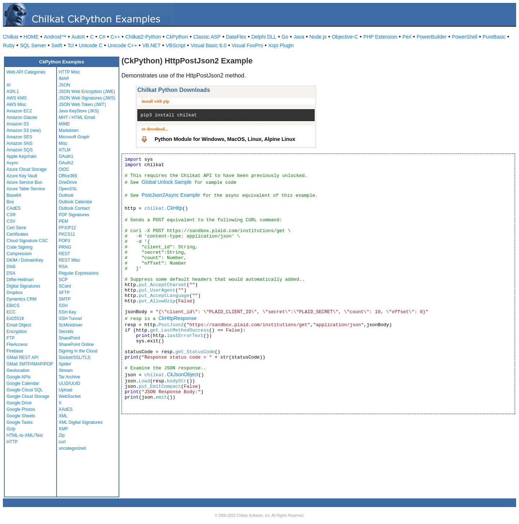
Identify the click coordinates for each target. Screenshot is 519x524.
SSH (63, 305)
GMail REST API (22, 357)
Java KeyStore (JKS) (79, 111)
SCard (65, 286)
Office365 (68, 175)
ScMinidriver (71, 325)
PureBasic (494, 37)
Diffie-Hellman (20, 279)
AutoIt (78, 37)
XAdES (66, 409)
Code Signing (19, 247)
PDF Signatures (74, 214)
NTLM (65, 149)
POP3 (64, 240)
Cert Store (16, 227)
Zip (62, 435)
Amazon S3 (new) (23, 130)
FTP (10, 338)
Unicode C (90, 45)
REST (64, 253)
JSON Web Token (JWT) (82, 104)
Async (12, 162)
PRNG (65, 247)
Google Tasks (19, 422)
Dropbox (14, 292)
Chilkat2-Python (143, 37)
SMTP (65, 299)
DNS (10, 266)
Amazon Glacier (21, 117)
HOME (31, 37)
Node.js (318, 37)
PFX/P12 (67, 227)
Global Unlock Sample (167, 182)
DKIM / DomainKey (24, 260)
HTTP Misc (69, 72)
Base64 (13, 195)
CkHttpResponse (178, 318)
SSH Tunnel (70, 318)
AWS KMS (16, 98)
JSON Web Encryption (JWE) (87, 91)
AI (8, 85)
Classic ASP (207, 37)
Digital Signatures (23, 286)
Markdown (69, 130)
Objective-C (345, 37)
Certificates (17, 234)
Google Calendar (22, 383)
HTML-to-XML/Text (24, 435)
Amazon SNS (19, 143)
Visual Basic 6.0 (208, 45)
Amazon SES (19, 136)
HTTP (12, 441)
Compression (19, 253)
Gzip (10, 428)
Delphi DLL (263, 37)
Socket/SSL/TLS (74, 357)
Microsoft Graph (74, 136)
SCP (63, 279)
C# (102, 37)
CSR (10, 214)
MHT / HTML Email (77, 117)
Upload (65, 389)
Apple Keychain (21, 156)
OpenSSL (68, 188)
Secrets (66, 331)
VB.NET (151, 45)
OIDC (64, 169)
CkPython (177, 37)
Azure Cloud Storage (26, 169)
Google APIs (18, 376)
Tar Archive (69, 376)
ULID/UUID (69, 383)
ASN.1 (12, 91)
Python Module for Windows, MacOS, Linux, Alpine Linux (225, 139)
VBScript (175, 45)
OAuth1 (66, 156)
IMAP (64, 78)
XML (63, 415)
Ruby (9, 45)
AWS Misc (16, 104)
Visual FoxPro (247, 45)
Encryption (16, 331)
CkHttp (174, 208)
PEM (63, 221)
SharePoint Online (76, 344)
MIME (64, 123)
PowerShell (465, 37)
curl (62, 441)
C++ (115, 37)
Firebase (14, 351)
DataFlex (236, 37)
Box (10, 201)
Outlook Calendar (75, 201)
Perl (407, 37)
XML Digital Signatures (81, 422)
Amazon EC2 (19, 111)
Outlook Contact (74, 208)
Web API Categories (25, 72)
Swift (56, 45)
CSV (10, 221)
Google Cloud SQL (24, 389)
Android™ (55, 37)
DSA (10, 273)
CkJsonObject (182, 374)
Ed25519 (15, 318)
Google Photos (20, 409)
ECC (10, 312)
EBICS (12, 305)
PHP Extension (380, 37)
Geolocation (18, 370)
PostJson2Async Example (171, 195)
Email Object (18, 325)
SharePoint (69, 338)
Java (298, 37)
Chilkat (10, 37)
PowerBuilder (432, 37)
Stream (66, 370)
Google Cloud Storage (27, 396)
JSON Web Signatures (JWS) (87, 98)
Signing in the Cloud (78, 351)
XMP (63, 428)
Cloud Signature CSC (27, 240)
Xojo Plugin (281, 45)
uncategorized (72, 448)
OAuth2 (66, 162)
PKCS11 (67, 234)
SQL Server (33, 45)
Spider (65, 364)
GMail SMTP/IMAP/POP (29, 364)
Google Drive (19, 402)
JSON (64, 85)
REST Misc (69, 260)
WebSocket (70, 396)
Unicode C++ (122, 45)
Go (284, 37)
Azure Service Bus (24, 182)
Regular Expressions (79, 273)
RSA (63, 266)
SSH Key (67, 312)
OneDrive (68, 182)
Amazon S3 (17, 123)
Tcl (70, 45)
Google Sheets (20, 415)
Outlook (66, 195)
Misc (63, 143)
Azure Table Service (25, 188)
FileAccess (16, 344)
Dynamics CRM (21, 299)
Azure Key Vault (21, 175)
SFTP (64, 292)
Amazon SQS (19, 149)
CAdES (13, 208)
